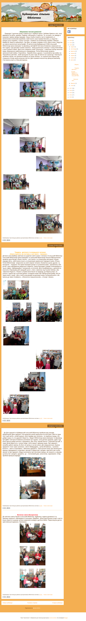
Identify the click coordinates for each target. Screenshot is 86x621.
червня (73, 55)
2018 (70, 45)
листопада (74, 49)
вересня (73, 51)
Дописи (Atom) (36, 608)
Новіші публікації (7, 603)
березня (73, 83)
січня (72, 85)
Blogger (66, 617)
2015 (70, 92)
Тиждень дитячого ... (74, 68)
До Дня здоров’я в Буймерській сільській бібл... (75, 73)
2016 (70, 90)
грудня (73, 46)
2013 (70, 97)
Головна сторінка (32, 603)
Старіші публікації (57, 603)
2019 (70, 42)
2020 (70, 40)
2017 (70, 88)
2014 (70, 95)
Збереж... (74, 63)
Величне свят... (75, 79)
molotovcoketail (53, 617)
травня (73, 57)
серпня (73, 53)
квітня (72, 60)
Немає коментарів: (48, 237)
